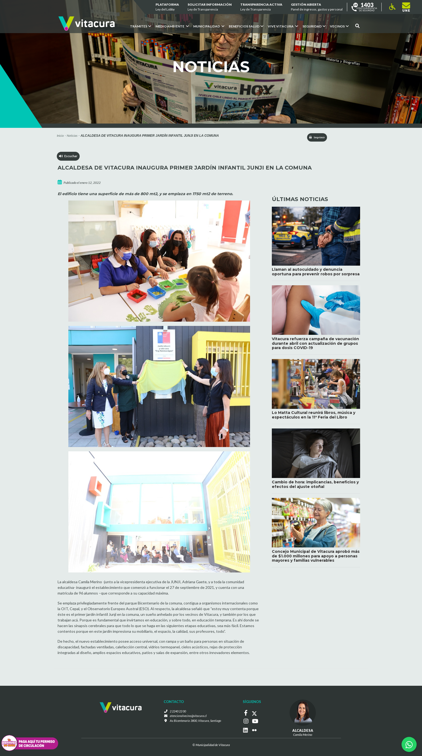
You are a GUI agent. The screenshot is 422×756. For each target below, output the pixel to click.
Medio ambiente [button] (172, 26)
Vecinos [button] (339, 26)
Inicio (60, 135)
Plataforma (167, 7)
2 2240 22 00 (177, 712)
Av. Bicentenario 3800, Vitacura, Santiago (195, 722)
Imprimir (313, 138)
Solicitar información (210, 7)
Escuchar (68, 158)
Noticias (72, 135)
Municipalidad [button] (208, 26)
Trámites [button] (140, 26)
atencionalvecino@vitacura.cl (187, 717)
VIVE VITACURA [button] (283, 26)
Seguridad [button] (314, 26)
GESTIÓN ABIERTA (317, 7)
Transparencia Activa (261, 7)
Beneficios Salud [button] (246, 26)
